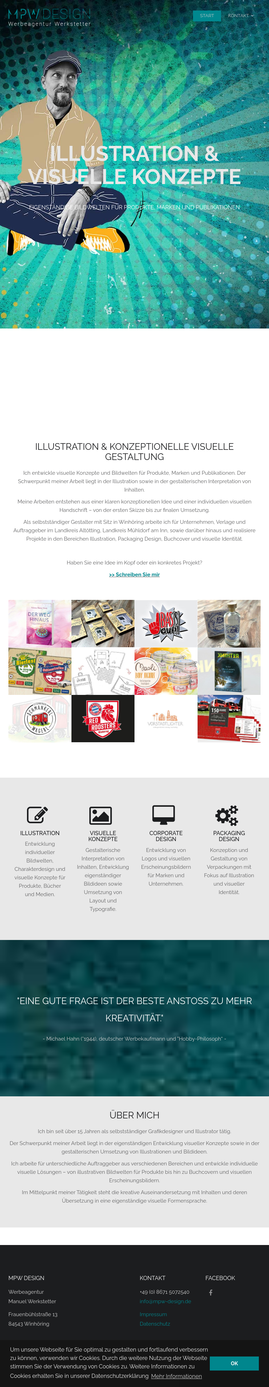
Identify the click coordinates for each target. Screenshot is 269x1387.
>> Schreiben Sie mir (134, 574)
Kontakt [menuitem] (238, 15)
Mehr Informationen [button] (176, 1376)
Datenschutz (155, 1324)
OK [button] (234, 1363)
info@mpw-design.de (165, 1301)
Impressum (153, 1314)
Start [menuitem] (207, 15)
